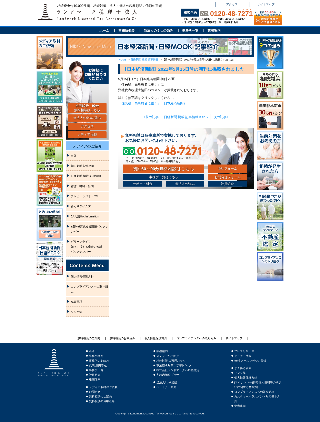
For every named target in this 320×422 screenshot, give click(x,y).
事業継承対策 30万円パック (174, 365)
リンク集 (76, 311)
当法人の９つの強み (158, 30)
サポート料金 (142, 184)
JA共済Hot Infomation (85, 216)
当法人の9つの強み (87, 118)
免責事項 (76, 301)
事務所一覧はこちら (163, 177)
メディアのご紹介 (87, 146)
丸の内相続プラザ (167, 374)
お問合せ (94, 391)
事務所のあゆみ (99, 360)
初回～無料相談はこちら (87, 108)
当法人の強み (185, 184)
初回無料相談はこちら (163, 168)
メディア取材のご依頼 (103, 387)
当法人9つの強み (167, 382)
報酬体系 (94, 379)
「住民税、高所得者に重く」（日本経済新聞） (152, 103)
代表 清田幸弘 (98, 365)
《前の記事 (150, 117)
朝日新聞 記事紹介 (82, 166)
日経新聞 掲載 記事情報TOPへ (186, 117)
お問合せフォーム (227, 177)
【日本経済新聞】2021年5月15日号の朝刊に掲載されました (183, 69)
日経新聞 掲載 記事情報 (144, 59)
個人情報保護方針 (82, 276)
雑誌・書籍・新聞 (82, 186)
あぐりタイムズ (81, 206)
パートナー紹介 (166, 387)
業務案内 (214, 30)
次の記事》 (221, 117)
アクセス (232, 4)
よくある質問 (242, 368)
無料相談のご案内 (88, 338)
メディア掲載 (87, 134)
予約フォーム (227, 168)
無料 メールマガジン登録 (250, 360)
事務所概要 (126, 30)
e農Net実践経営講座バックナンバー (89, 229)
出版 (74, 155)
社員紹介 (227, 184)
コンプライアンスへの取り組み (89, 289)
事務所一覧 (190, 30)
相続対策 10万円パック (171, 360)
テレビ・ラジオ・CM (84, 196)
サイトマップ (265, 4)
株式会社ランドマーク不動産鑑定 (177, 370)
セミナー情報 (242, 356)
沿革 (92, 351)
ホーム (104, 30)
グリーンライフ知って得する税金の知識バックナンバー (86, 246)
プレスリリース (244, 351)
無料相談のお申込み (122, 338)
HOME (122, 59)
